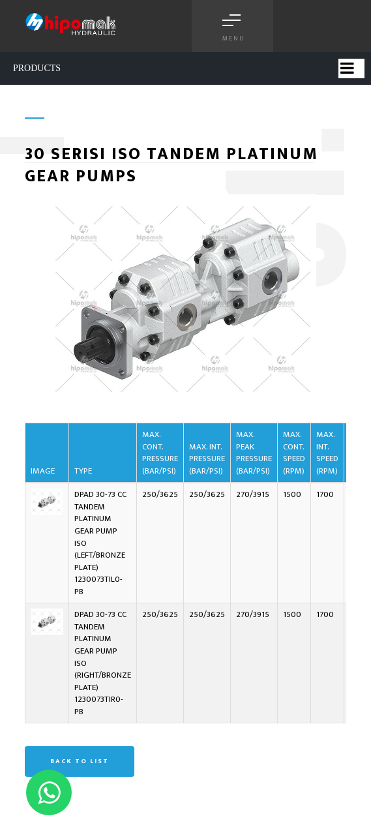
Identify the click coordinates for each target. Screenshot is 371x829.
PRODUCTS (37, 68)
